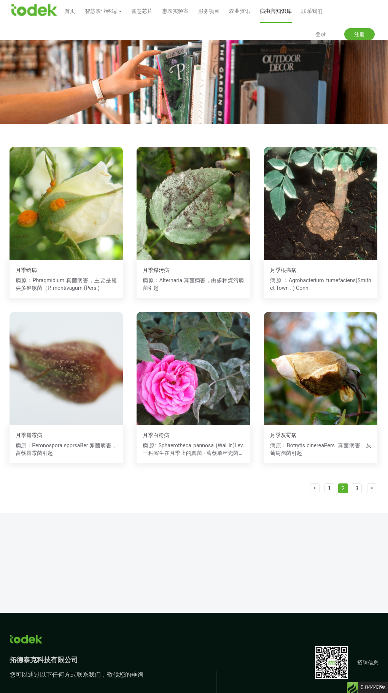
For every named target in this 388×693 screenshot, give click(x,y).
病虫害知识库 (276, 11)
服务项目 (208, 11)
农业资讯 (239, 11)
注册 (359, 34)
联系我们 (312, 11)
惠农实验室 (175, 11)
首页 (70, 11)
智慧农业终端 (103, 11)
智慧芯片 (142, 11)
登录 (320, 34)
